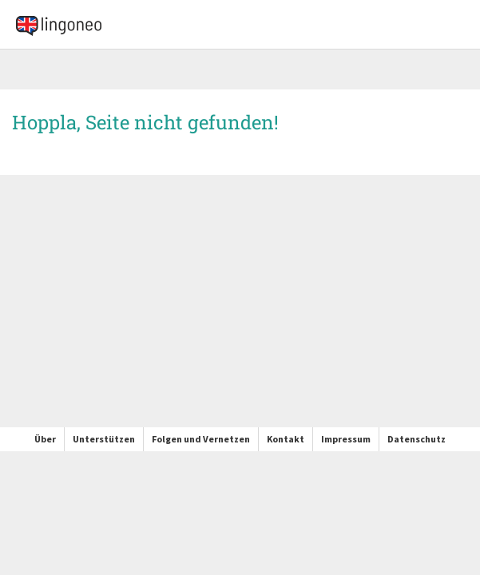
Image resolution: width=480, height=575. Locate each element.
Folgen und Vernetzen (201, 439)
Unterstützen (104, 439)
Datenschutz (416, 439)
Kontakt (285, 439)
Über (45, 439)
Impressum (346, 439)
